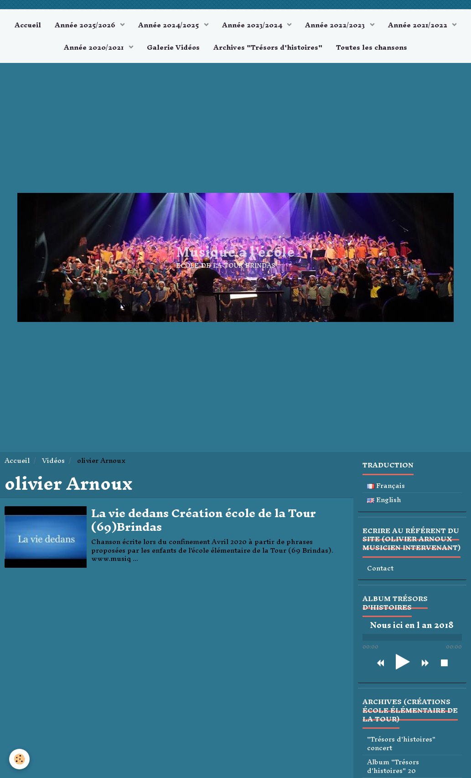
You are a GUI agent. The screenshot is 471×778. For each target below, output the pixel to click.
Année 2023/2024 (253, 24)
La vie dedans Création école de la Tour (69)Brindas (203, 520)
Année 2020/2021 (94, 47)
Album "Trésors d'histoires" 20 (393, 766)
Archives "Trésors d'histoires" (267, 47)
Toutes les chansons (371, 47)
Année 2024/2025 (169, 24)
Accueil (28, 24)
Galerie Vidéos (173, 47)
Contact (380, 568)
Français (386, 486)
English (384, 500)
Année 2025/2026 (86, 24)
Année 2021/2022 (418, 24)
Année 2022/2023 (336, 24)
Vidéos (53, 460)
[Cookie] (19, 759)
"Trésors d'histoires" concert (401, 743)
